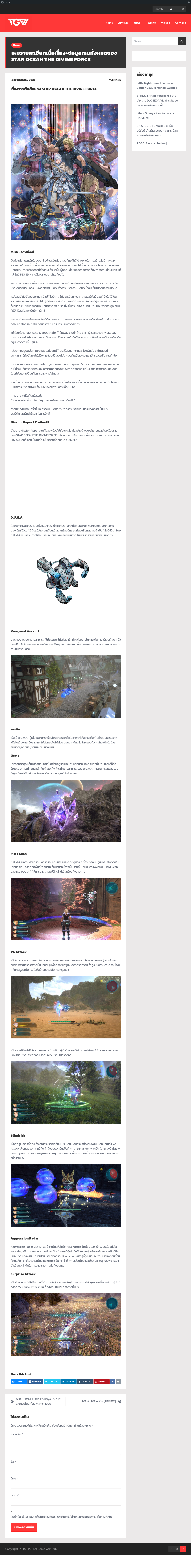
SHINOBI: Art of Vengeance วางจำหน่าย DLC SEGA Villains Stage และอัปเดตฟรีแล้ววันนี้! (157, 100)
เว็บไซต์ (15, 1495)
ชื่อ (13, 1461)
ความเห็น (17, 1434)
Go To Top (183, 1549)
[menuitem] (2, 2)
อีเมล (14, 1478)
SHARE (115, 80)
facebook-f (177, 9)
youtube (183, 9)
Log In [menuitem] (8, 2)
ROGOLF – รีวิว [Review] (152, 143)
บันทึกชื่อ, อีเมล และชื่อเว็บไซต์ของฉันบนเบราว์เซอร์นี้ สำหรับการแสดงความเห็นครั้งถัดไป (61, 1517)
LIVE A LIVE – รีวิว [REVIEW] (98, 1401)
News (16, 45)
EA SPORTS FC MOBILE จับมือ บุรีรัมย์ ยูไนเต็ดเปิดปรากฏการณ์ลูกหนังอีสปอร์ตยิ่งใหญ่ (157, 130)
